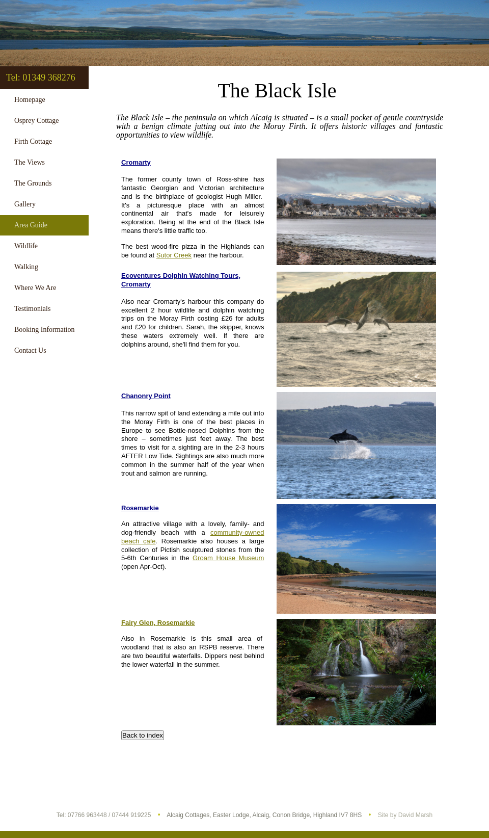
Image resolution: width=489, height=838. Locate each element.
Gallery (25, 204)
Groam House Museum (228, 558)
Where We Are (35, 288)
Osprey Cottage (36, 120)
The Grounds (33, 183)
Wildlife (26, 246)
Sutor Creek (174, 255)
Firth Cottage (33, 141)
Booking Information (44, 329)
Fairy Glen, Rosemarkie (158, 622)
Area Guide (30, 225)
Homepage (29, 99)
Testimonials (32, 308)
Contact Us (30, 350)
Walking (26, 267)
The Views (29, 162)
